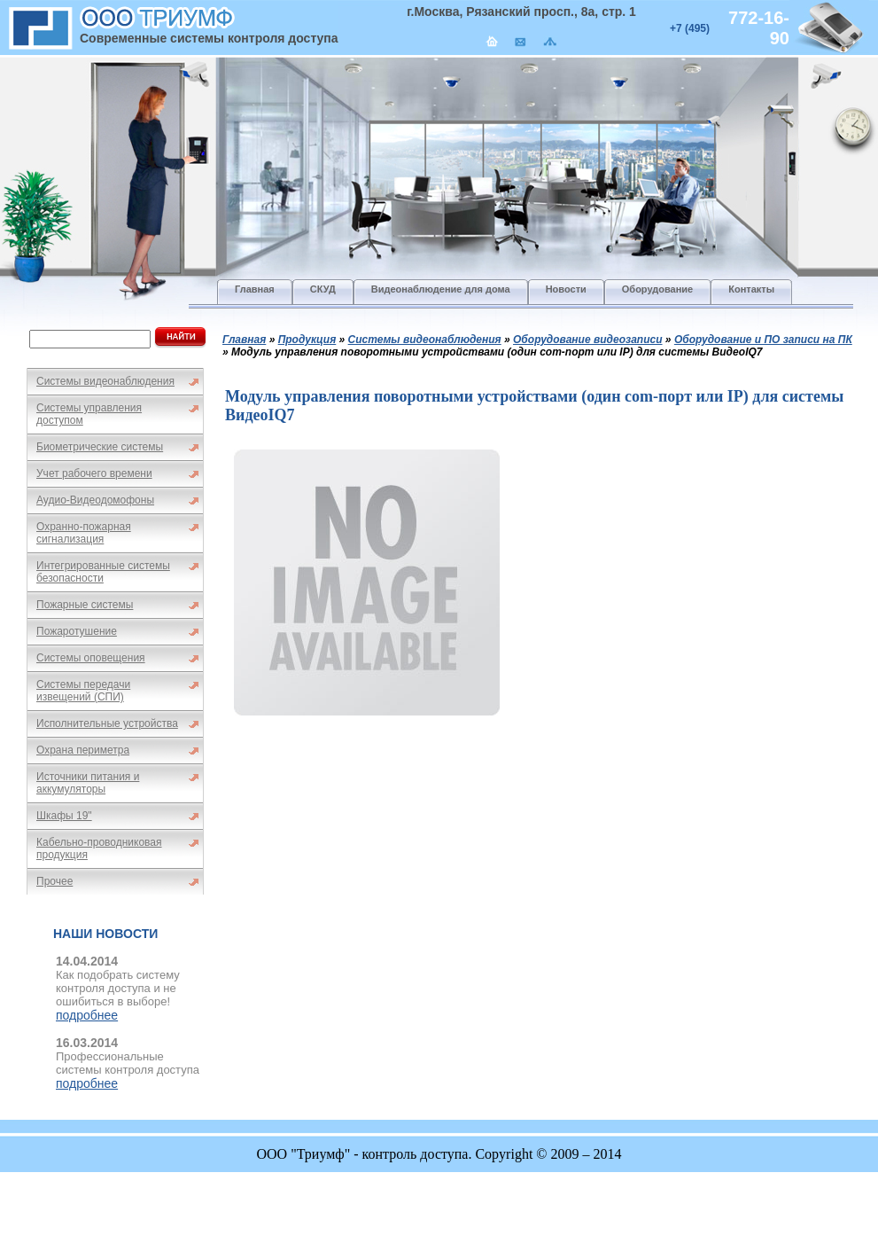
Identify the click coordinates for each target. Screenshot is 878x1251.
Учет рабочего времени (94, 473)
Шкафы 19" (64, 815)
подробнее (87, 1015)
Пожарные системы (84, 604)
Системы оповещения (90, 658)
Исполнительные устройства (107, 723)
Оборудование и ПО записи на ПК (763, 339)
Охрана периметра (82, 750)
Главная (244, 339)
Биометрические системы (99, 447)
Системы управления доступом (89, 414)
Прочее (54, 881)
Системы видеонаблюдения (105, 381)
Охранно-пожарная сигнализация (83, 532)
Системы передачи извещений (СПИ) (83, 690)
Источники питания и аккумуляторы (87, 782)
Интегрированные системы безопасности (103, 571)
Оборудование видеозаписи (588, 339)
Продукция (307, 339)
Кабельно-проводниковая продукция (99, 848)
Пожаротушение (76, 631)
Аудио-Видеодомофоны (95, 500)
